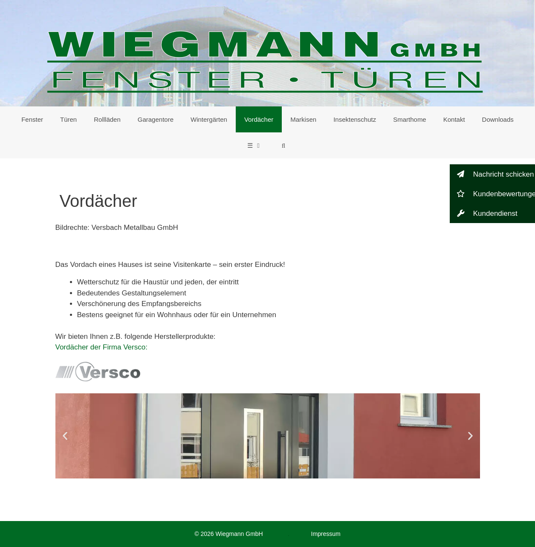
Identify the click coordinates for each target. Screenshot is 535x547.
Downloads (498, 119)
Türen (68, 119)
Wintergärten (209, 119)
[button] (65, 436)
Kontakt (454, 119)
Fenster (32, 119)
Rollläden (107, 119)
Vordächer (258, 119)
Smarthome (409, 119)
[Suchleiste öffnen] (283, 145)
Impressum (326, 533)
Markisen (303, 119)
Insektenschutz (354, 119)
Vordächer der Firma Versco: (101, 347)
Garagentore (156, 119)
